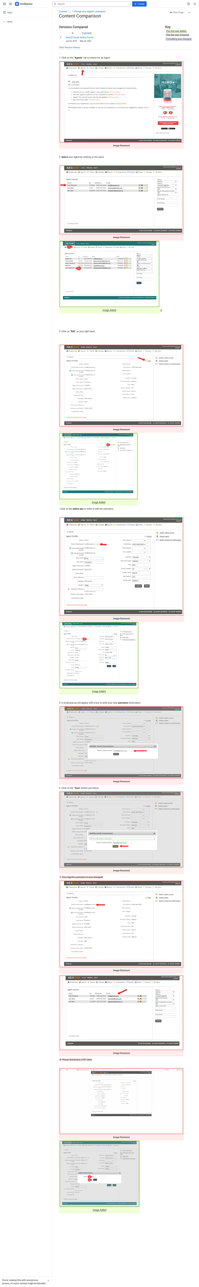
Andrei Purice (86, 37)
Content (63, 11)
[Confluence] (23, 4)
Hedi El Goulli (72, 37)
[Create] (139, 4)
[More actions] (189, 12)
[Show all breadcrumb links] (70, 11)
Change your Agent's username (89, 11)
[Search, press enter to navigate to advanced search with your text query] (91, 4)
